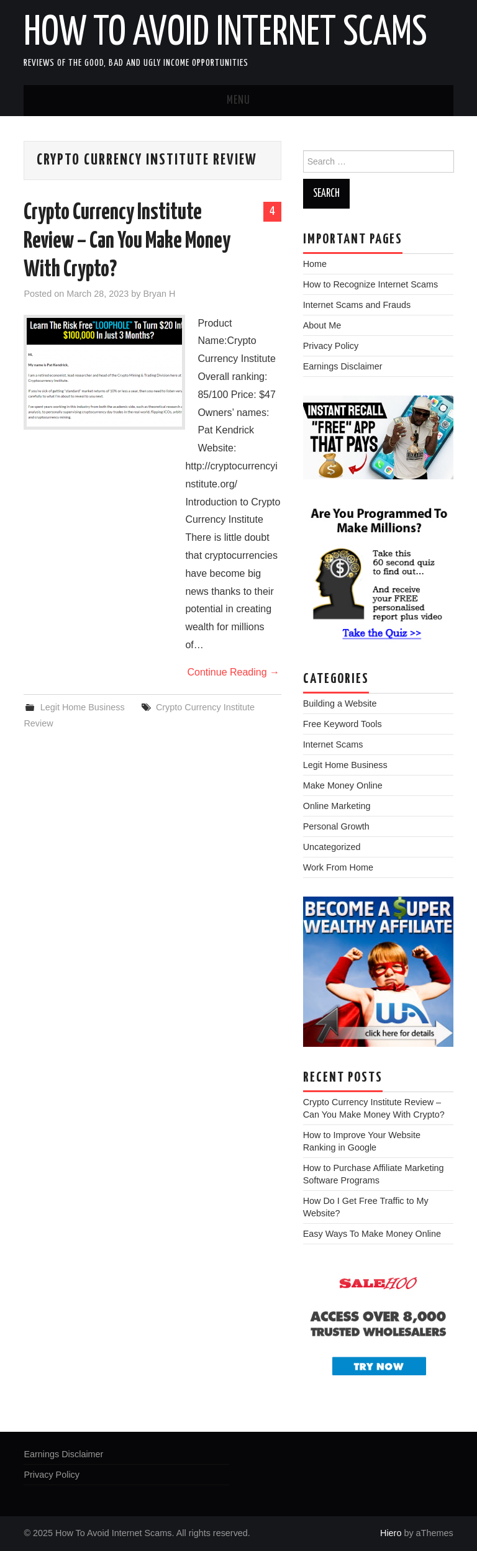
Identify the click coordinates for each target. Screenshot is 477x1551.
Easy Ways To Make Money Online (372, 1234)
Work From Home (338, 867)
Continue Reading (233, 672)
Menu (238, 100)
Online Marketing (337, 806)
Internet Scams (333, 744)
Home (315, 264)
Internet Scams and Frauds (357, 305)
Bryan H (159, 294)
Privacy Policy (331, 346)
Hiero (390, 1533)
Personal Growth (336, 826)
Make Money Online (343, 785)
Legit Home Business (82, 707)
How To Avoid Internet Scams (225, 33)
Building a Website (340, 703)
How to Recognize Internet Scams (370, 284)
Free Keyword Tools (342, 724)
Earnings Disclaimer (343, 366)
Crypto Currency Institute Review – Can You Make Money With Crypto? (127, 241)
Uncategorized (332, 847)
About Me (322, 325)
